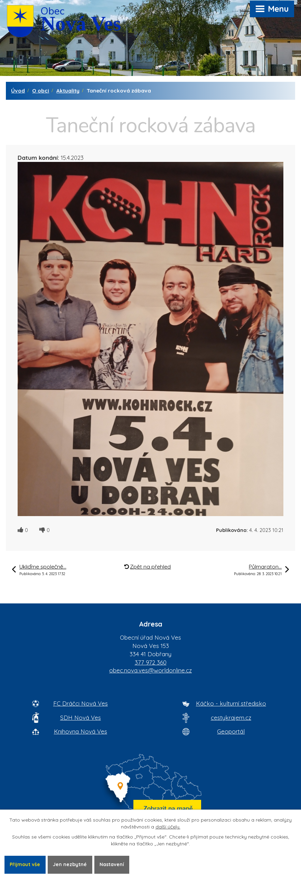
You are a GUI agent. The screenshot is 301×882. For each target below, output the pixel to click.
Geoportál (231, 731)
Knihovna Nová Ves (80, 731)
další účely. (168, 827)
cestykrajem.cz (231, 717)
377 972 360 (151, 662)
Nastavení (112, 864)
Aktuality (67, 90)
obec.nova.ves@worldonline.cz (150, 670)
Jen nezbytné (70, 864)
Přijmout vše (25, 864)
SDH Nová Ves (80, 717)
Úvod (18, 90)
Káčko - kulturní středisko (231, 703)
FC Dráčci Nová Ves (80, 703)
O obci (40, 90)
